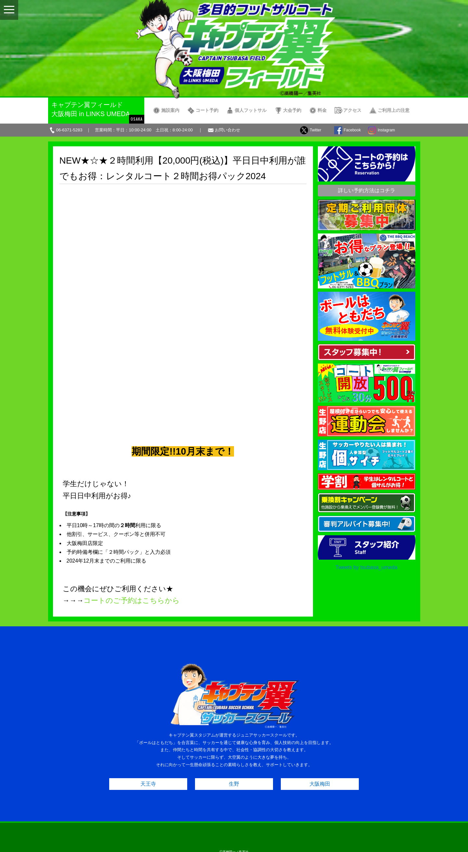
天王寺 (148, 749)
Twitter (315, 130)
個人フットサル (250, 110)
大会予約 (292, 110)
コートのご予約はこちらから (132, 368)
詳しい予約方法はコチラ (366, 190)
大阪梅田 (319, 749)
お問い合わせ (227, 129)
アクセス (352, 110)
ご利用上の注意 (394, 110)
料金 (322, 110)
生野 (234, 749)
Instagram (386, 130)
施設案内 (170, 110)
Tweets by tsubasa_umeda (366, 567)
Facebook (352, 130)
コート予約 (207, 110)
